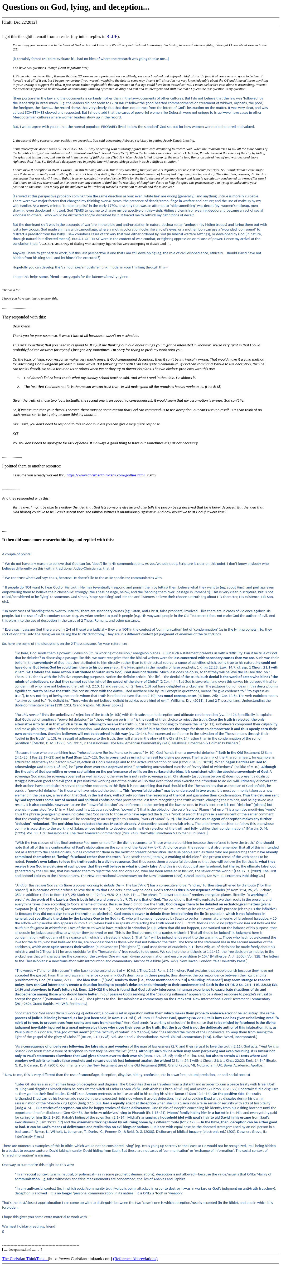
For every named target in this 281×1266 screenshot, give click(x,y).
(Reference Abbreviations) (135, 1259)
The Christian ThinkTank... (25, 1259)
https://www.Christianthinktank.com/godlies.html (105, 475)
